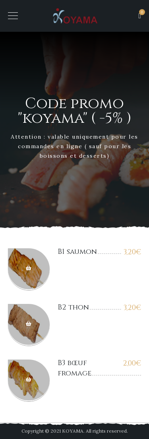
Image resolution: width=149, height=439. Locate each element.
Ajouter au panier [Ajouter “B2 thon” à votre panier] (29, 325)
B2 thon (73, 307)
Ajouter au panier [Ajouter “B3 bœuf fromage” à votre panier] (29, 380)
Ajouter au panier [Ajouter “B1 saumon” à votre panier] (29, 269)
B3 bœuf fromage (74, 368)
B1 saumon (77, 252)
